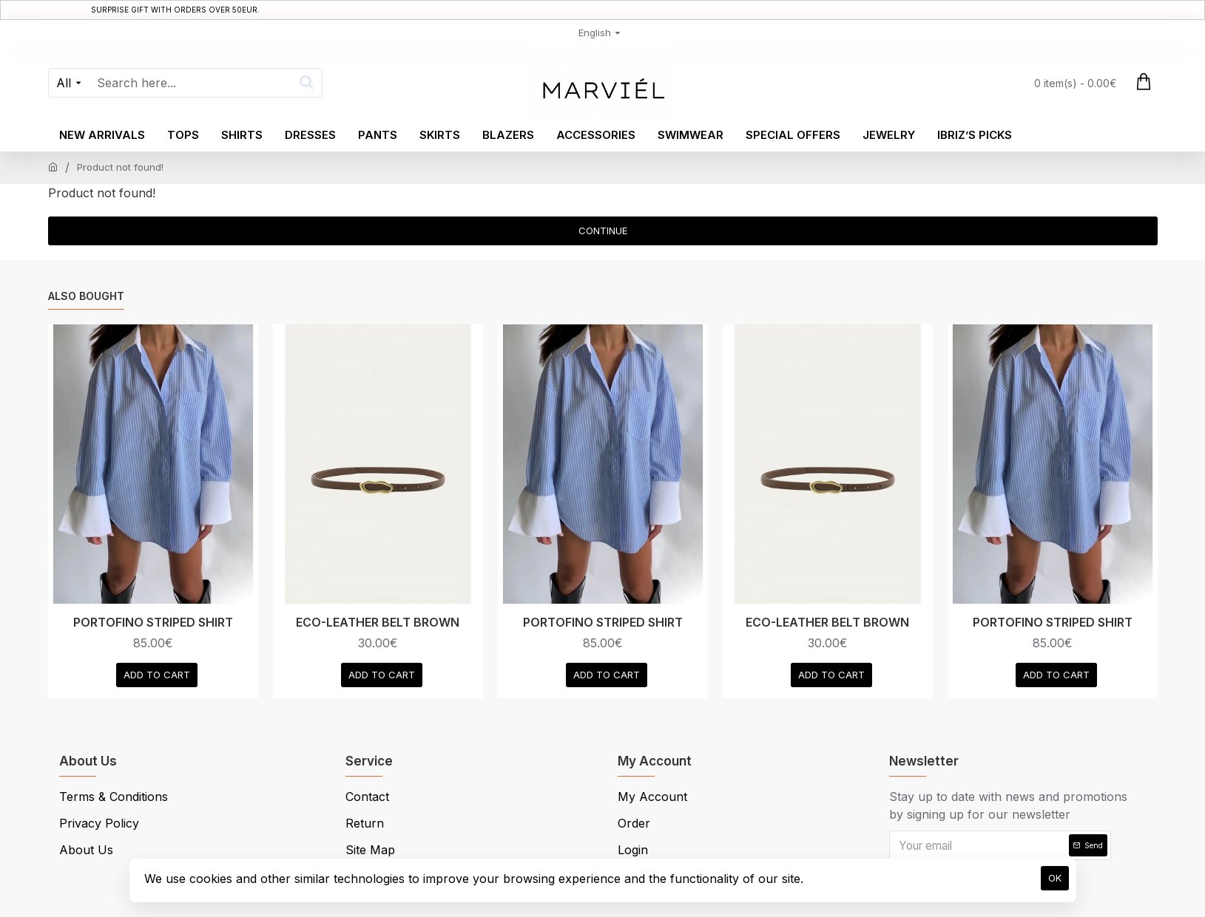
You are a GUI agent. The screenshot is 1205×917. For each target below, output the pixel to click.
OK (1054, 878)
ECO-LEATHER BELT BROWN (377, 622)
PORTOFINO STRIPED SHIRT (153, 622)
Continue (602, 230)
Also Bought (86, 296)
